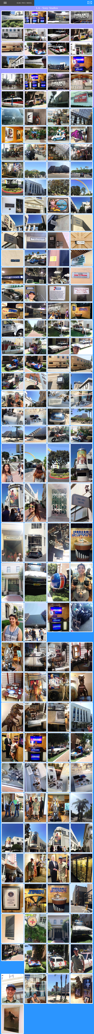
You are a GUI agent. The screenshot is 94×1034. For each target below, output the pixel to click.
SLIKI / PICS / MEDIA (18, 3)
